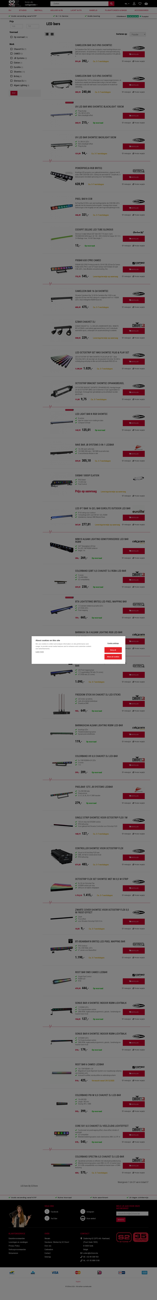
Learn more (40, 652)
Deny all (109, 650)
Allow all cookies (109, 656)
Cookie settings (109, 643)
